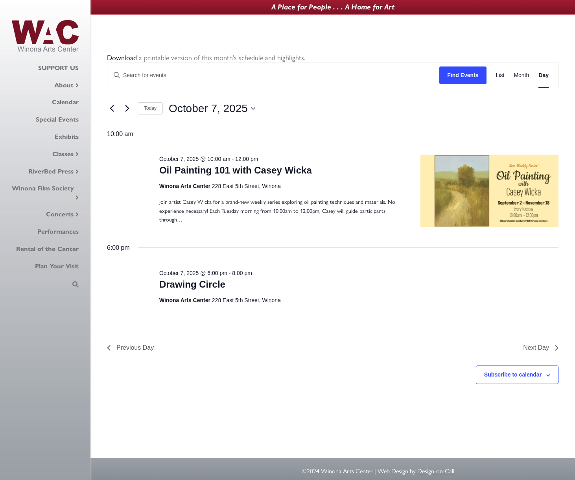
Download (122, 57)
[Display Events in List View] (500, 75)
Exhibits (67, 136)
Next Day (540, 347)
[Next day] (127, 108)
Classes (63, 154)
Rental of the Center (47, 249)
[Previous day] (111, 108)
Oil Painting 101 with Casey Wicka (235, 170)
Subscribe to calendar (513, 374)
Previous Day (130, 347)
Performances (58, 231)
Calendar (65, 102)
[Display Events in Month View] (521, 75)
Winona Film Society (43, 188)
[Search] (75, 284)
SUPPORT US (58, 68)
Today (150, 108)
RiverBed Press (51, 171)
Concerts (60, 214)
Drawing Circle (192, 284)
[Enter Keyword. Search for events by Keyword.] (273, 75)
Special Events (57, 119)
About (64, 85)
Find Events (462, 75)
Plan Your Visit (57, 266)
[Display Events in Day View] (543, 75)
